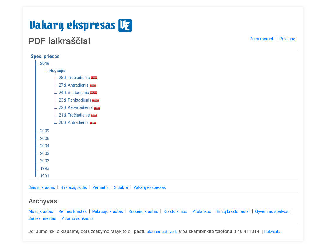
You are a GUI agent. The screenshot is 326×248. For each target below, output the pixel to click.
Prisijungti (288, 39)
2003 (44, 153)
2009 (44, 131)
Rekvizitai (273, 231)
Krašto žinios (176, 211)
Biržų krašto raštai (234, 211)
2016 (44, 63)
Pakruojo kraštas (108, 211)
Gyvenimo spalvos (272, 211)
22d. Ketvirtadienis (79, 107)
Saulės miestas (42, 218)
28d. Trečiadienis (78, 77)
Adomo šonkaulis (77, 218)
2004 (44, 145)
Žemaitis (100, 187)
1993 (44, 168)
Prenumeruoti (262, 39)
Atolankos (202, 211)
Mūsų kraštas (41, 211)
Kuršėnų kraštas (143, 211)
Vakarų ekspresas (149, 187)
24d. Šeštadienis (78, 92)
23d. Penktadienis (79, 100)
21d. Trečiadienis (78, 115)
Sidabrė (121, 187)
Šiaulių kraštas (42, 187)
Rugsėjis (57, 70)
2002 (44, 160)
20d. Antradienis (77, 122)
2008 (44, 138)
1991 (44, 176)
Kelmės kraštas (73, 211)
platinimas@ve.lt (162, 231)
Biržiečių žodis (74, 187)
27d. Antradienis (77, 85)
